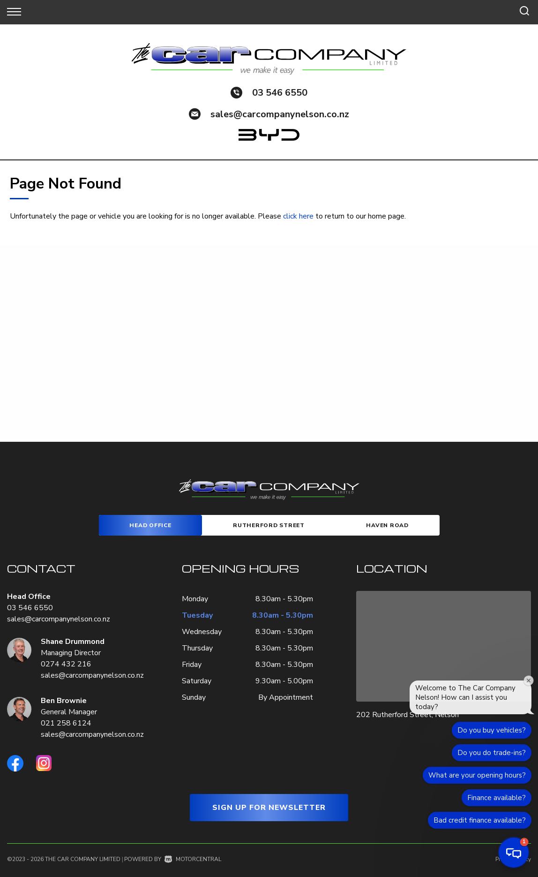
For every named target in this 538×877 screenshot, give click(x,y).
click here (298, 216)
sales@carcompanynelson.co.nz (279, 114)
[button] (514, 853)
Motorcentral (192, 859)
